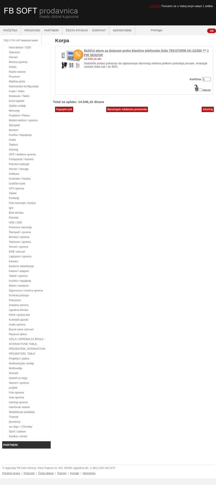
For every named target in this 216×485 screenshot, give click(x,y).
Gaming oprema (18, 402)
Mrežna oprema (18, 62)
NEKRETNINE (124, 30)
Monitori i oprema (19, 237)
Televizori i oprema (20, 241)
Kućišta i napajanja (20, 280)
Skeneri (13, 57)
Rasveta (14, 217)
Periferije (14, 198)
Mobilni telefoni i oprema (23, 120)
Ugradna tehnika (18, 310)
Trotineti (13, 416)
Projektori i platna (19, 358)
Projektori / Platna (19, 115)
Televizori (14, 52)
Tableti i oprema (18, 276)
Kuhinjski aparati (18, 319)
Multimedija (15, 368)
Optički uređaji (17, 105)
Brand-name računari (21, 329)
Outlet (12, 139)
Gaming (13, 149)
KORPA (155, 6)
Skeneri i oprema (19, 382)
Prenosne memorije (20, 227)
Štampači (14, 125)
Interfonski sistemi (19, 407)
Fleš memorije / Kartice (22, 203)
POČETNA (12, 30)
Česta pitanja (46, 473)
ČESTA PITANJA (77, 30)
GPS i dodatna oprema (22, 154)
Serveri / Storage (19, 169)
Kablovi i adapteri (19, 271)
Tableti (13, 193)
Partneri (61, 473)
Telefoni (13, 144)
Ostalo (13, 66)
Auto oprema (16, 397)
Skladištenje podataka (22, 412)
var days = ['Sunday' (21, 426)
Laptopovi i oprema (20, 256)
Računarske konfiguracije (24, 86)
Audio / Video (16, 91)
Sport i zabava (17, 431)
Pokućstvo (15, 300)
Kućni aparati (16, 101)
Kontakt (74, 473)
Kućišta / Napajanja (20, 135)
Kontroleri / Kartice (20, 178)
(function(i (14, 421)
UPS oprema (16, 188)
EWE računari (17, 251)
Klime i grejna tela (19, 314)
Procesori (14, 76)
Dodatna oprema (18, 305)
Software (14, 173)
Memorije (14, 110)
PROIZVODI (32, 30)
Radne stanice (17, 71)
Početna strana (11, 473)
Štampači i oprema (20, 232)
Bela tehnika (16, 212)
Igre (11, 207)
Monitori (13, 130)
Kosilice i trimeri (18, 436)
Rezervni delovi (18, 334)
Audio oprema (17, 324)
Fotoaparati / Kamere (21, 159)
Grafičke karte (17, 183)
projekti (13, 387)
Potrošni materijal (19, 164)
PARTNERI (53, 30)
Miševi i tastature (19, 285)
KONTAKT (101, 30)
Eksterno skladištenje (21, 266)
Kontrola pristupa (19, 295)
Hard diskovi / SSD (20, 47)
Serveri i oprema (18, 246)
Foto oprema (16, 392)
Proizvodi (29, 473)
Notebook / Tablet (19, 96)
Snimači (13, 373)
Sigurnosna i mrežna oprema (26, 290)
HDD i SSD (15, 222)
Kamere (13, 261)
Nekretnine (89, 473)
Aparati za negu (18, 378)
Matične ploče (17, 81)
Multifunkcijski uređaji (21, 363)
